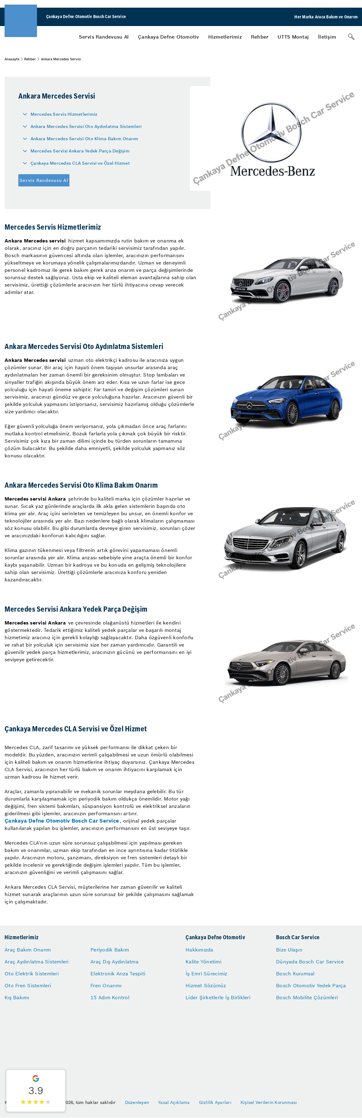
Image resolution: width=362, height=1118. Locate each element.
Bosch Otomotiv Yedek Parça (311, 985)
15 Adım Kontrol (109, 997)
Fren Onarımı (105, 985)
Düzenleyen (137, 1102)
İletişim (327, 37)
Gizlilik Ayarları (215, 1102)
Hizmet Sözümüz (206, 985)
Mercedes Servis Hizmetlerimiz (64, 114)
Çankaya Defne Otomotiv (168, 37)
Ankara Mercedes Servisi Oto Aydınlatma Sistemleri (86, 126)
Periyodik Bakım (109, 950)
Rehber (260, 37)
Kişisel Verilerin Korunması (269, 1102)
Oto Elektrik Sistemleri (32, 973)
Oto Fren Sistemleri (28, 985)
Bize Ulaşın (289, 950)
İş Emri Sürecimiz (206, 973)
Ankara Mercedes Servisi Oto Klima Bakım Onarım (85, 138)
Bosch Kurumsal (295, 973)
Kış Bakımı (17, 997)
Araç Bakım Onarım (28, 950)
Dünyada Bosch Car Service (310, 962)
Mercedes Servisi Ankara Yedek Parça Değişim (80, 151)
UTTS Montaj (293, 37)
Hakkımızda (199, 950)
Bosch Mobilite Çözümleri (307, 997)
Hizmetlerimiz (225, 37)
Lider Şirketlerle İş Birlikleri (218, 997)
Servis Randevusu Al (104, 37)
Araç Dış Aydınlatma (114, 962)
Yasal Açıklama (174, 1102)
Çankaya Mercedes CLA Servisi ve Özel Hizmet (80, 163)
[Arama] (351, 37)
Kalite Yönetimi (203, 962)
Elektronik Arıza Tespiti (117, 973)
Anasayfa (12, 59)
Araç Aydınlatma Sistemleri (37, 962)
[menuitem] (103, 36)
